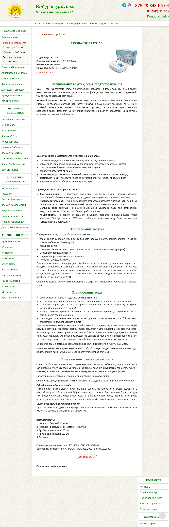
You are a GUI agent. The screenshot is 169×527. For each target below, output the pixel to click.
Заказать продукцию (153, 54)
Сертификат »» (42, 72)
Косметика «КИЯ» (11, 152)
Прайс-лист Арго (151, 42)
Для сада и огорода (12, 89)
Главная (35, 23)
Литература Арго (151, 79)
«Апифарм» (8, 298)
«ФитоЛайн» (8, 304)
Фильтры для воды (12, 84)
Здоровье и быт (10, 37)
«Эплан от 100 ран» (13, 52)
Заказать (114, 23)
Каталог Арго (149, 73)
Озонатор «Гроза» (12, 47)
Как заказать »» (84, 490)
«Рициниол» (8, 124)
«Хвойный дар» (10, 141)
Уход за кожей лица (12, 225)
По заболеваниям (152, 85)
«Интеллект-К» (9, 192)
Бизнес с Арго (98, 23)
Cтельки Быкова (10, 78)
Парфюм (6, 197)
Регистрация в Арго (153, 48)
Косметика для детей (13, 209)
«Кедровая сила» (11, 287)
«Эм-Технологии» (11, 310)
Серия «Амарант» (11, 203)
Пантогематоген (10, 293)
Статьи (146, 90)
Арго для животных (12, 95)
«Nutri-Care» (8, 276)
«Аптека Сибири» (11, 147)
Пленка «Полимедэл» (14, 67)
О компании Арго (53, 23)
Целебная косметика (13, 119)
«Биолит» (7, 259)
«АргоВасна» (9, 130)
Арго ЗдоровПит (10, 253)
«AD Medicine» (9, 281)
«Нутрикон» (8, 270)
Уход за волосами (11, 214)
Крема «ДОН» (9, 136)
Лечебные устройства (13, 42)
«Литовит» (7, 265)
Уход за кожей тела (12, 220)
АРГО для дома (10, 100)
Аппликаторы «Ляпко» (14, 72)
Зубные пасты (9, 173)
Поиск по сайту (158, 16)
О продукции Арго (76, 23)
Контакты (147, 37)
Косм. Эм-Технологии (13, 168)
